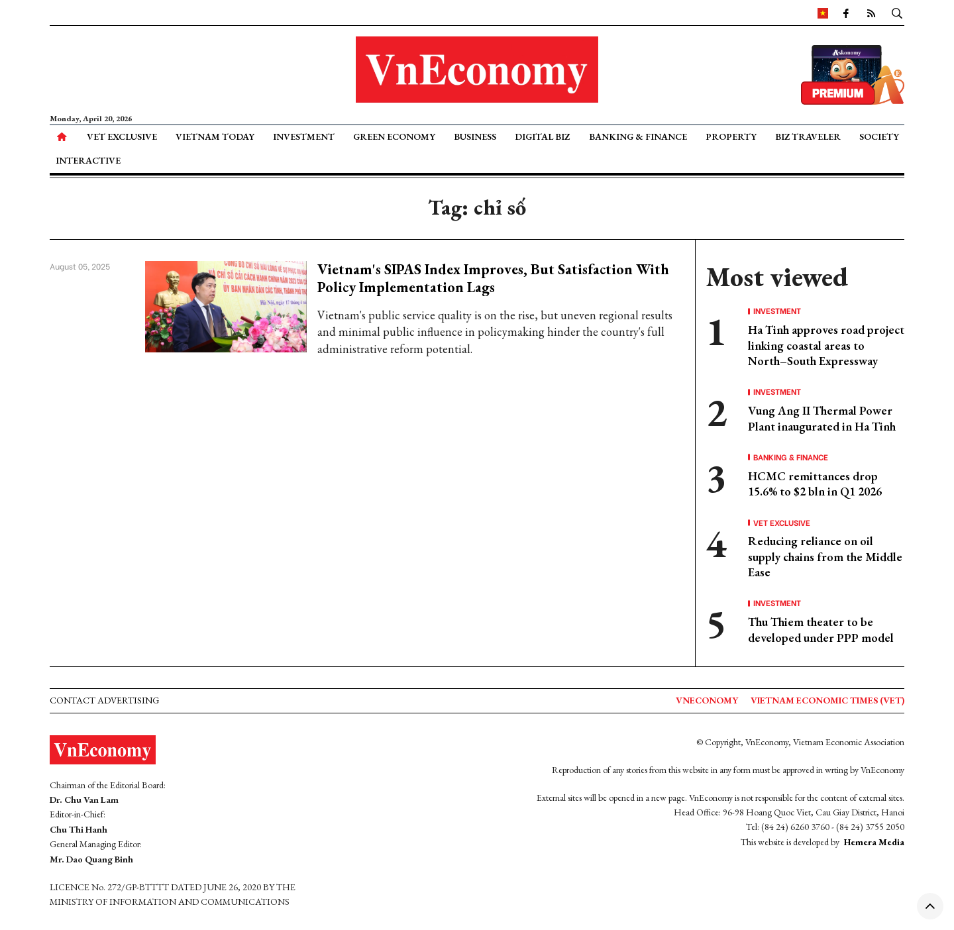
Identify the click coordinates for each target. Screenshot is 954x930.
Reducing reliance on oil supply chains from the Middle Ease (825, 556)
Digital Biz (542, 136)
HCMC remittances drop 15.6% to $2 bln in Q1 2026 (815, 483)
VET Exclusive (122, 136)
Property (731, 136)
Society (879, 136)
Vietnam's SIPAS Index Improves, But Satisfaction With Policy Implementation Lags (493, 278)
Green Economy (394, 136)
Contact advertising (104, 700)
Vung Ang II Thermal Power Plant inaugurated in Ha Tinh (822, 418)
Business (475, 136)
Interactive (88, 160)
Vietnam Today (215, 136)
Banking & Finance (638, 136)
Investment (304, 136)
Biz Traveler (808, 136)
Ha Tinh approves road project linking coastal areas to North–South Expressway (826, 345)
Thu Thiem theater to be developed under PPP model (821, 629)
